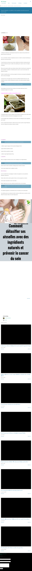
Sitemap (1, 554)
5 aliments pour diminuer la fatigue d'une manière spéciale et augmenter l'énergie (16, 345)
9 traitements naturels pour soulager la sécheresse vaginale (14, 84)
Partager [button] (28, 298)
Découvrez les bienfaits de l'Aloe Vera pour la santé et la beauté (14, 163)
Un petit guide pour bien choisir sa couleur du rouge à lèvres (12, 547)
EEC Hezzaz (3, 1)
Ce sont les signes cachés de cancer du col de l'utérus (10, 404)
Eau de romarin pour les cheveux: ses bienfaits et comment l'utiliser (13, 433)
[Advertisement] (16, 24)
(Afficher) (6, 32)
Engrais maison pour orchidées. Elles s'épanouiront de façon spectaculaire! (14, 461)
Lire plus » (29, 407)
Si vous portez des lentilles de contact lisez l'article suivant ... (12, 490)
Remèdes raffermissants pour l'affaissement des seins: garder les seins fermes (15, 519)
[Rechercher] (30, 1)
